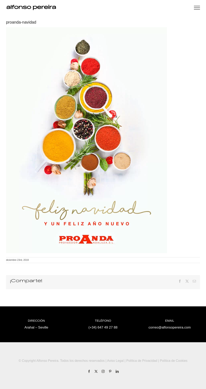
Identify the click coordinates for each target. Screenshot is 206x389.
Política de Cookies (173, 360)
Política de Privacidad (141, 360)
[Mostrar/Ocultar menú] (197, 7)
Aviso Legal (115, 360)
